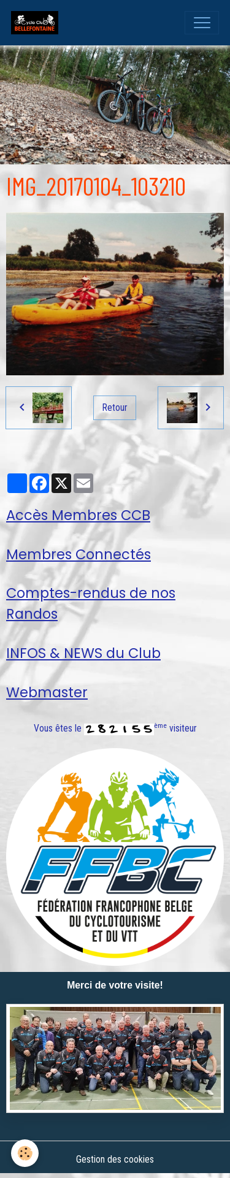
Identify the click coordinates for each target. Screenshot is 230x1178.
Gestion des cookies (115, 1159)
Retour (115, 407)
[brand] (37, 22)
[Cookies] (25, 1153)
